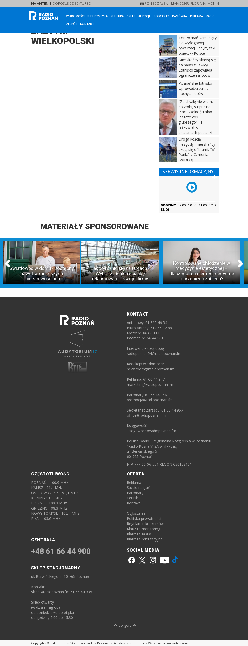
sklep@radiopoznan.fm (50, 591)
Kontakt (87, 24)
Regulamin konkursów (145, 523)
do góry (125, 625)
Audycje (144, 16)
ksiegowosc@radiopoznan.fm (151, 430)
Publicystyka (97, 16)
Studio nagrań (138, 487)
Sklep (131, 16)
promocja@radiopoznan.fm (150, 399)
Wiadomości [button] (75, 16)
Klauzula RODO (140, 533)
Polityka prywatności (144, 518)
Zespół (71, 24)
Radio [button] (210, 16)
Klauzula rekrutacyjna (144, 539)
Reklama (196, 16)
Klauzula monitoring (143, 528)
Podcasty (161, 16)
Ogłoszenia (136, 513)
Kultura (117, 16)
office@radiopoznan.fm (146, 415)
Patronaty (135, 492)
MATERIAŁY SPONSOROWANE (94, 226)
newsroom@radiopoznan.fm (151, 368)
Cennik (132, 497)
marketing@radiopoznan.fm (150, 384)
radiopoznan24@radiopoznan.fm (154, 353)
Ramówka (179, 16)
